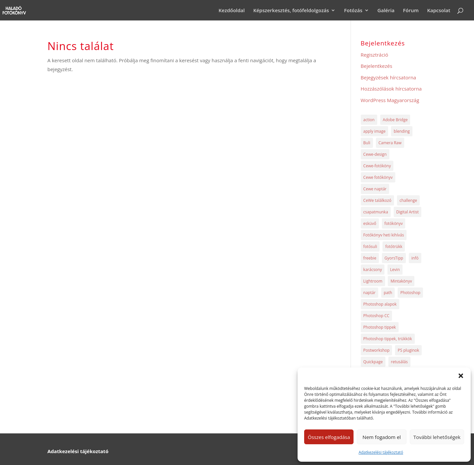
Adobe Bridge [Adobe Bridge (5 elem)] (395, 120)
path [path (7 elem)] (388, 292)
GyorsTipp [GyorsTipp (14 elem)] (393, 258)
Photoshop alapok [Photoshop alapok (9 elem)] (380, 304)
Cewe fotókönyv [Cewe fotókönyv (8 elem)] (378, 177)
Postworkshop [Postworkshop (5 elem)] (376, 350)
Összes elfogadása (329, 437)
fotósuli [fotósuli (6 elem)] (370, 246)
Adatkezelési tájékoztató (380, 452)
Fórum (410, 11)
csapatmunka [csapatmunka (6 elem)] (375, 212)
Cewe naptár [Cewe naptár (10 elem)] (375, 189)
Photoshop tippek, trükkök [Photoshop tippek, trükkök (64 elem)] (387, 339)
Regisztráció (374, 54)
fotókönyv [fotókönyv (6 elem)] (393, 223)
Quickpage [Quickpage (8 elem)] (373, 362)
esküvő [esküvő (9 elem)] (369, 223)
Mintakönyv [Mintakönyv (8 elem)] (401, 281)
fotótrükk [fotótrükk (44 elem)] (393, 246)
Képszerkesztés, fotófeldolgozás (291, 11)
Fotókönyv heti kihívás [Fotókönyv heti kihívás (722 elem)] (383, 235)
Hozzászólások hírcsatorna (391, 88)
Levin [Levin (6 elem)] (395, 269)
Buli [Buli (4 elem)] (366, 143)
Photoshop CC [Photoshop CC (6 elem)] (376, 315)
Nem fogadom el (381, 437)
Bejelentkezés (376, 66)
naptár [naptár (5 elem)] (369, 292)
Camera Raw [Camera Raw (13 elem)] (390, 143)
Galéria (386, 11)
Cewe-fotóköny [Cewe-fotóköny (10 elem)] (377, 166)
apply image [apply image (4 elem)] (374, 131)
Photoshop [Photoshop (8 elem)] (410, 292)
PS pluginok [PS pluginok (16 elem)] (408, 350)
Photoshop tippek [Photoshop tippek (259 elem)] (379, 327)
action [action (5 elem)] (369, 120)
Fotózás (353, 11)
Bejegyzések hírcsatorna (388, 77)
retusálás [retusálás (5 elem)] (399, 362)
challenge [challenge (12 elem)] (408, 200)
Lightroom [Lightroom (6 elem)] (372, 281)
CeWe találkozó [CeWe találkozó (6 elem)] (377, 200)
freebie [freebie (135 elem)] (370, 258)
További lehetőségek (437, 437)
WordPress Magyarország (390, 100)
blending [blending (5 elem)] (402, 131)
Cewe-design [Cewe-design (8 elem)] (375, 154)
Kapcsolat (438, 11)
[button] (461, 375)
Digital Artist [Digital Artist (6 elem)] (407, 212)
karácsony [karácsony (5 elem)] (372, 269)
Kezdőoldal (232, 11)
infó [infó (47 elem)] (415, 258)
